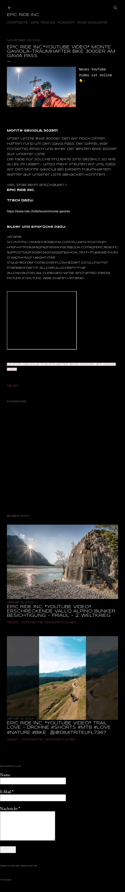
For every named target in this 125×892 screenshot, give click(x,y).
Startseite (17, 22)
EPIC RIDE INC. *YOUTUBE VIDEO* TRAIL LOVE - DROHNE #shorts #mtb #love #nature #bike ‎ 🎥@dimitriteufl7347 (59, 728)
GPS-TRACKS (43, 22)
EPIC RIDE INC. (23, 15)
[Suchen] (115, 7)
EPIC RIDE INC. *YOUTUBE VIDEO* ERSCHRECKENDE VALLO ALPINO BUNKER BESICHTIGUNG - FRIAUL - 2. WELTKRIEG (61, 611)
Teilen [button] (12, 386)
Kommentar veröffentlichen (49, 622)
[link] (38, 211)
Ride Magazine (92, 22)
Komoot (66, 22)
